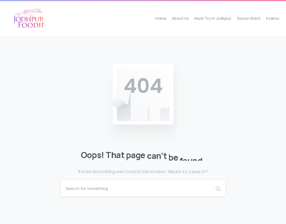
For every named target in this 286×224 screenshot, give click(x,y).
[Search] (136, 188)
